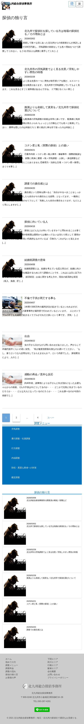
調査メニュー (11, 665)
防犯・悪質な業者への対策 (23, 468)
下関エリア (53, 659)
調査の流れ (10, 671)
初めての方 (10, 662)
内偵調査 (15, 458)
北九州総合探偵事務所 (16, 3)
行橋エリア (53, 665)
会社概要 (52, 671)
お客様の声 (10, 678)
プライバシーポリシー (58, 678)
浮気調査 (15, 429)
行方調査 (15, 448)
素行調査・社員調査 (20, 438)
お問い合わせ (54, 674)
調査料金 (9, 668)
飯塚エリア (53, 668)
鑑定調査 (15, 477)
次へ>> (51, 418)
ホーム (8, 659)
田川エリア (53, 662)
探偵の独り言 (11, 674)
